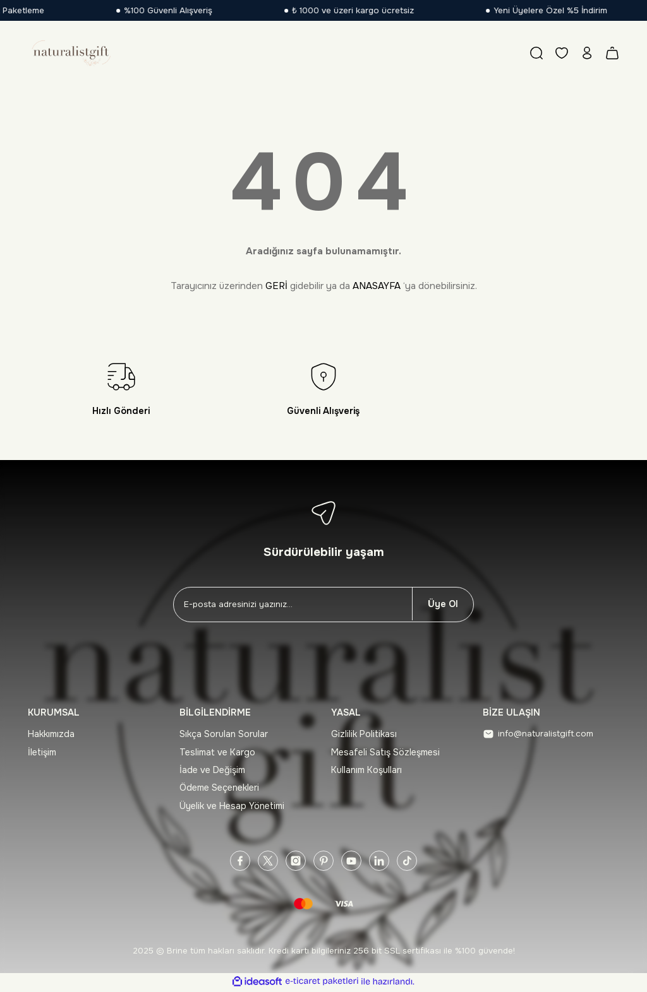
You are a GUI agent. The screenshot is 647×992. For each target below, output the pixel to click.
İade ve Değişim (212, 770)
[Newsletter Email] (293, 605)
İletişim (42, 752)
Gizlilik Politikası (364, 734)
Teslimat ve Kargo (217, 752)
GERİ (276, 286)
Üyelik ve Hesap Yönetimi (231, 806)
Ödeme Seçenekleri (219, 787)
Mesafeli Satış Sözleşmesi (385, 752)
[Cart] (612, 53)
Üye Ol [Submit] (443, 604)
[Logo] (70, 53)
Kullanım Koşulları (366, 770)
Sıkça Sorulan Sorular (223, 734)
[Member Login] (587, 53)
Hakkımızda (51, 734)
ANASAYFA (377, 286)
